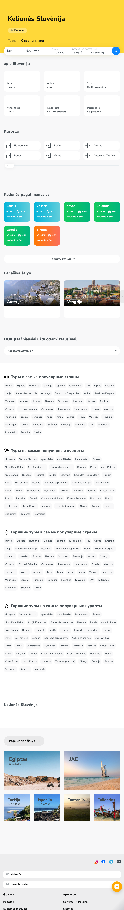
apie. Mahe (47, 459)
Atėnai (33, 498)
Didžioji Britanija (28, 409)
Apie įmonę (70, 894)
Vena (8, 482)
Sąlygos (68, 901)
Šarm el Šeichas (28, 459)
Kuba (49, 416)
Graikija (48, 385)
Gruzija (96, 409)
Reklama (8, 901)
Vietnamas (47, 409)
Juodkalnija (75, 385)
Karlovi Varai (107, 490)
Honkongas (63, 409)
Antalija (96, 506)
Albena (36, 482)
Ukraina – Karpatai (104, 393)
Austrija (104, 401)
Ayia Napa (50, 490)
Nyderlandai (81, 409)
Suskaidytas (33, 490)
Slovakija (66, 424)
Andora (91, 401)
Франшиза (10, 894)
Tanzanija (78, 401)
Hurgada (10, 459)
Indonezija (10, 416)
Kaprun (107, 474)
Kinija (60, 416)
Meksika (23, 401)
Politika (83, 901)
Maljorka (46, 506)
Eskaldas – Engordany (86, 474)
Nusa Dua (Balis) (14, 467)
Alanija (83, 506)
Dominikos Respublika (67, 393)
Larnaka (64, 490)
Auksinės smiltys (81, 482)
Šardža (52, 474)
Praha (8, 498)
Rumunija (38, 424)
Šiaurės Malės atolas (61, 467)
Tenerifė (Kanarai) (65, 506)
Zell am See (21, 482)
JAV (92, 424)
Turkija (9, 385)
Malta (81, 416)
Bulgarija (34, 385)
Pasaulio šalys (17, 884)
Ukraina (49, 401)
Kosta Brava (11, 506)
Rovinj (19, 490)
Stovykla (65, 474)
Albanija (46, 393)
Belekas (108, 506)
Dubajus (26, 474)
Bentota (81, 467)
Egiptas (21, 385)
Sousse (96, 459)
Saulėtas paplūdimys (56, 482)
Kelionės (13, 874)
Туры (12, 41)
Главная (19, 30)
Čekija (37, 432)
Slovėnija (80, 424)
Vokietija (108, 409)
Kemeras (25, 514)
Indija (87, 393)
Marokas (93, 416)
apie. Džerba (64, 459)
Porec (8, 490)
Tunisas (37, 401)
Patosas (91, 490)
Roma (108, 498)
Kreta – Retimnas (76, 498)
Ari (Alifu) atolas (37, 467)
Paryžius (20, 498)
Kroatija (109, 385)
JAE (88, 385)
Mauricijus (10, 424)
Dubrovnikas (102, 482)
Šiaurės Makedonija (26, 393)
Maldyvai (10, 401)
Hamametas (81, 459)
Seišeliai (52, 424)
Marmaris (39, 514)
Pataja (93, 467)
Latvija (70, 416)
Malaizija (107, 416)
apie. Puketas (108, 467)
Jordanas (37, 416)
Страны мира (32, 41)
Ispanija (60, 385)
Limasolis (78, 490)
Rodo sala (95, 498)
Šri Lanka (63, 401)
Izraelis (24, 416)
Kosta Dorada (29, 506)
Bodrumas (10, 514)
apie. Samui (11, 474)
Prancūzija (11, 432)
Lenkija (25, 424)
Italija (8, 393)
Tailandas (103, 424)
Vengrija (9, 409)
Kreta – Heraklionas (52, 498)
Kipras (97, 385)
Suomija (25, 432)
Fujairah (40, 474)
